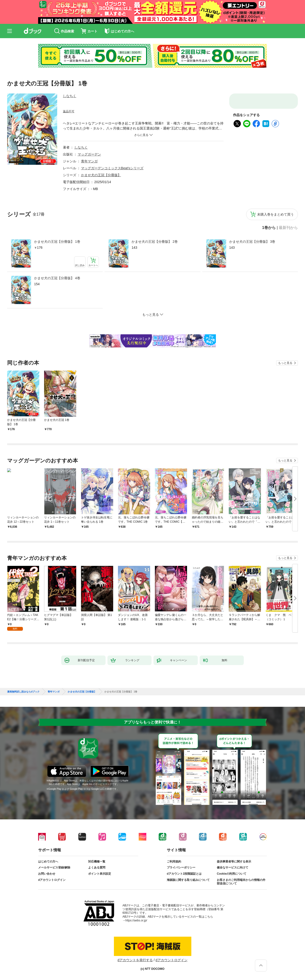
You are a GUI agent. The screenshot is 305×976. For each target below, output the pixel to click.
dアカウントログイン (52, 876)
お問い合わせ (46, 870)
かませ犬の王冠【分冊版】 (101, 175)
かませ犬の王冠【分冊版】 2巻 (155, 241)
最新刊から (288, 228)
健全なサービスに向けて (232, 863)
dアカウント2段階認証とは (184, 870)
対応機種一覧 (96, 857)
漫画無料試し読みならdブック (23, 688)
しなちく (69, 96)
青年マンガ (89, 161)
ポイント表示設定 (99, 870)
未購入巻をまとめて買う (275, 214)
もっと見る (285, 363)
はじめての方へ (48, 857)
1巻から (269, 228)
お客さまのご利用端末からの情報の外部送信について (241, 878)
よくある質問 (96, 863)
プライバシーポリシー (181, 863)
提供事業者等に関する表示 (234, 857)
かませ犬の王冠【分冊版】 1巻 (57, 241)
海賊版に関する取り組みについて (188, 876)
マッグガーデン (89, 154)
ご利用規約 (174, 857)
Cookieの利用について (231, 870)
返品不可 (68, 111)
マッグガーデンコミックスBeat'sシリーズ (112, 168)
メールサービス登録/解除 (54, 863)
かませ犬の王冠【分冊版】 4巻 (57, 278)
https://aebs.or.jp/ (136, 916)
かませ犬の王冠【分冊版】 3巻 (252, 241)
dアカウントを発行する (135, 956)
